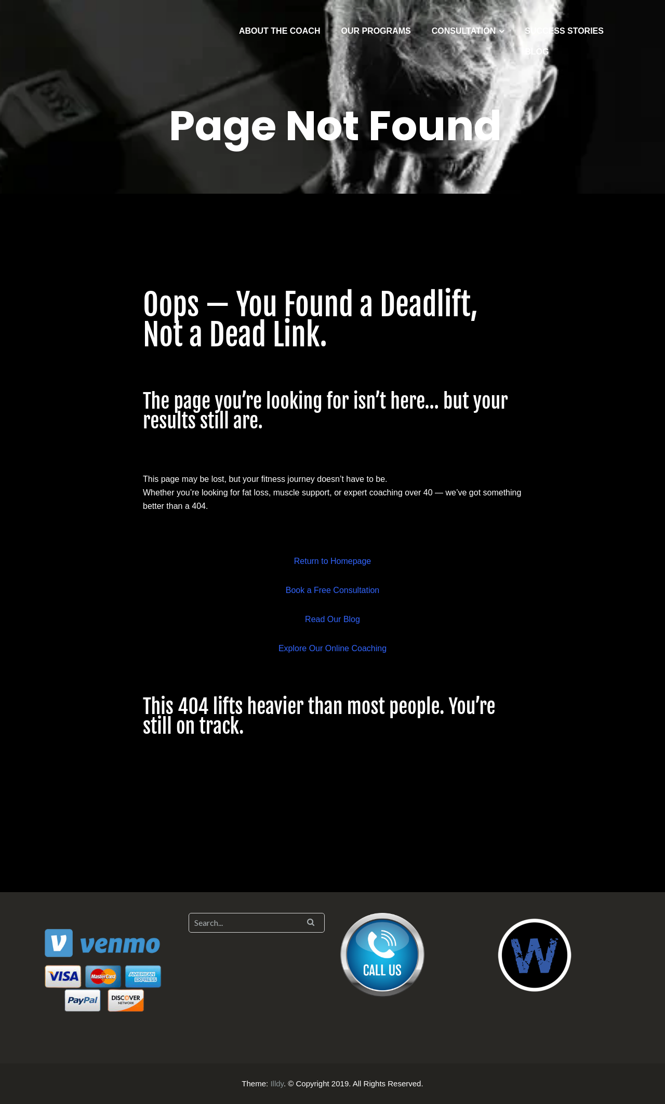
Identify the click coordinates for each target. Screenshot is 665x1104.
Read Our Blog (332, 619)
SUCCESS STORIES (564, 30)
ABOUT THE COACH (279, 30)
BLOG (537, 51)
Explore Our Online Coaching (332, 648)
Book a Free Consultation (333, 590)
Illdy (277, 1083)
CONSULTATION (464, 30)
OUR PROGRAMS (375, 30)
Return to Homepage (332, 561)
